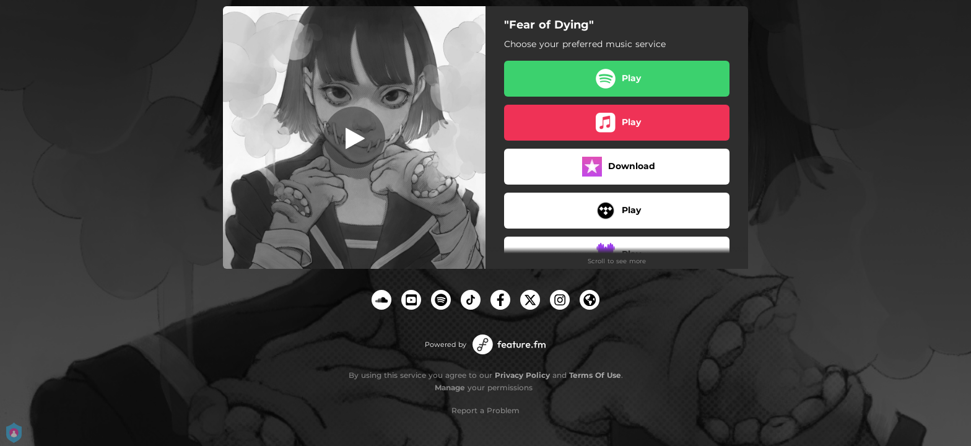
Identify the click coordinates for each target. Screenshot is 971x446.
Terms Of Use (595, 375)
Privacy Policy (522, 375)
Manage (450, 387)
